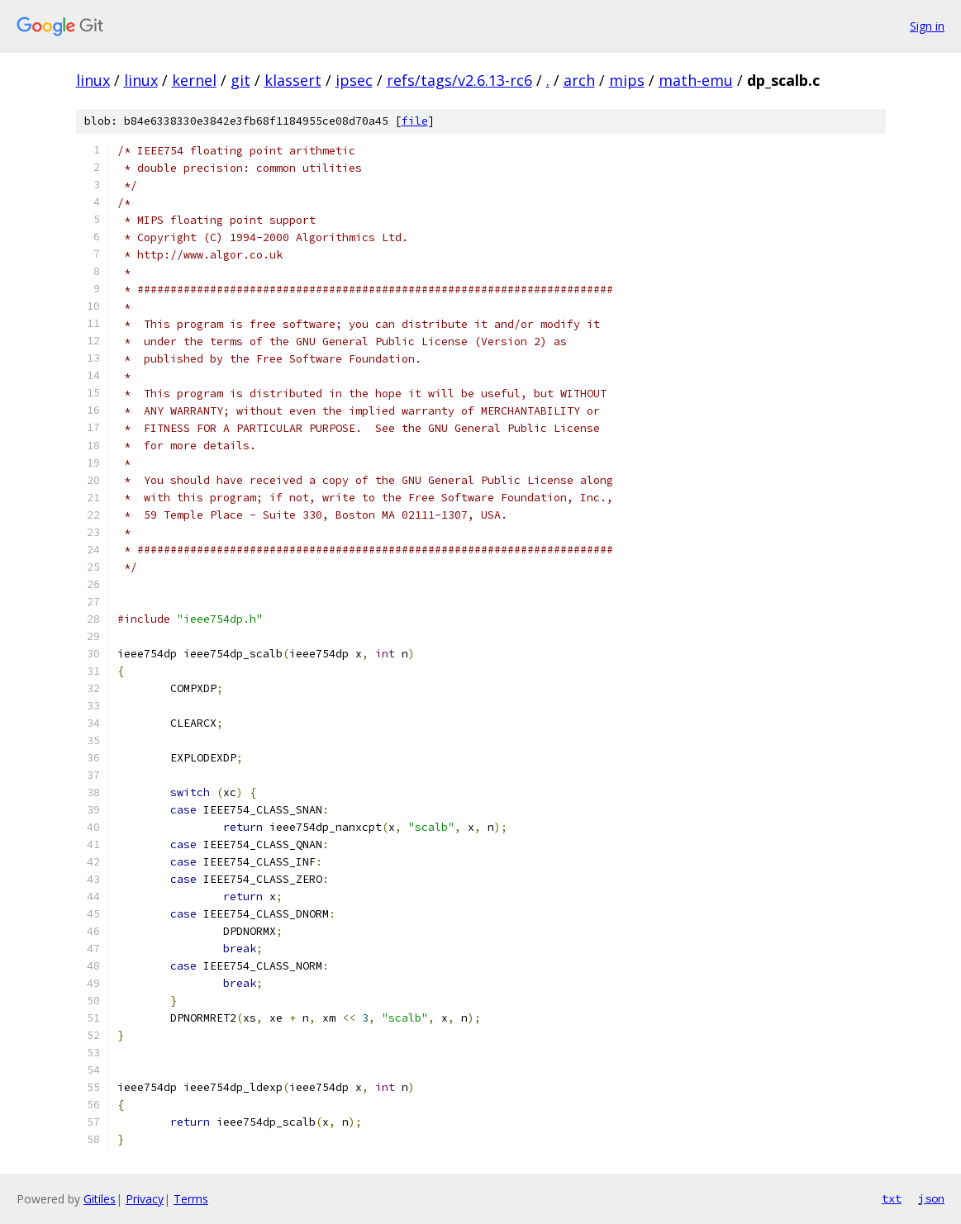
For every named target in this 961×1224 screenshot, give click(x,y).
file (415, 121)
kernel (194, 80)
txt (892, 1198)
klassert (292, 80)
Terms (191, 1199)
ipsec (354, 80)
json (931, 1198)
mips (627, 80)
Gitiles (99, 1199)
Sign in (927, 26)
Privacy (145, 1199)
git (240, 80)
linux (93, 80)
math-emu (696, 80)
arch (579, 80)
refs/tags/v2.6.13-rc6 (459, 80)
